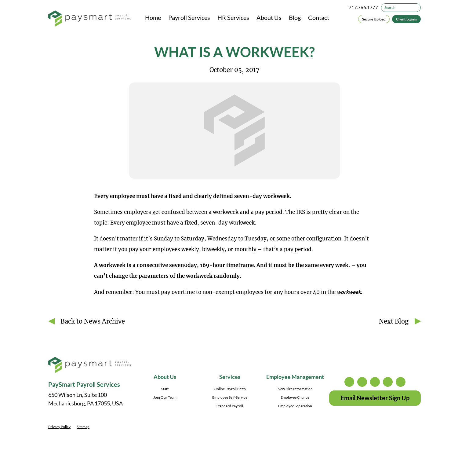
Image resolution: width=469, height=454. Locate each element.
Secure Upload (374, 19)
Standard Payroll (229, 406)
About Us (269, 17)
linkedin (388, 382)
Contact (318, 17)
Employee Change (295, 397)
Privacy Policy (59, 426)
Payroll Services (189, 17)
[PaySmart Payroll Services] (89, 18)
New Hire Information (295, 388)
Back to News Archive (92, 321)
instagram (349, 382)
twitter (362, 382)
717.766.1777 (363, 7)
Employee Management (295, 376)
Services (229, 376)
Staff (165, 388)
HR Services (233, 17)
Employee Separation (295, 406)
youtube (400, 382)
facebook (375, 382)
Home (153, 17)
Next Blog (394, 321)
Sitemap (83, 426)
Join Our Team (164, 397)
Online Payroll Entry (230, 388)
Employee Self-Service (229, 397)
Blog (295, 17)
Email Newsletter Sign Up (375, 397)
